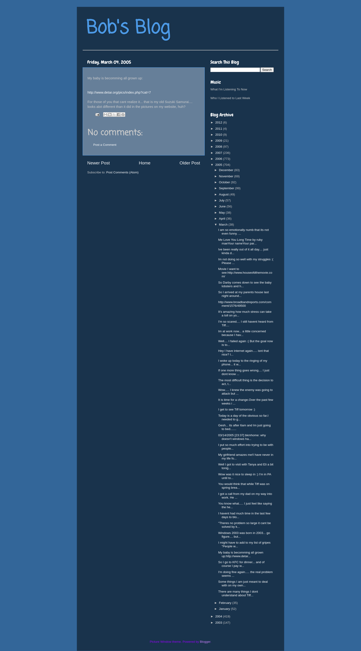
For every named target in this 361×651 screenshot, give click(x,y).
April (222, 218)
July (222, 200)
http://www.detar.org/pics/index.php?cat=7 (119, 92)
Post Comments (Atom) (122, 172)
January (225, 609)
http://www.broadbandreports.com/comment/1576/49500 (244, 303)
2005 (219, 164)
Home (144, 163)
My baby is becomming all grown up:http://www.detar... (240, 554)
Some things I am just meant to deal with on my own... (243, 583)
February (225, 603)
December (226, 170)
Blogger (205, 641)
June (223, 206)
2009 (219, 140)
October (225, 182)
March (223, 224)
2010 (219, 134)
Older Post (190, 163)
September (227, 188)
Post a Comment (104, 144)
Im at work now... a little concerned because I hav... (242, 333)
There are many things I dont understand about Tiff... (238, 593)
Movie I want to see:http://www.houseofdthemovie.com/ (245, 272)
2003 (219, 622)
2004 (219, 616)
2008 (219, 146)
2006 (219, 159)
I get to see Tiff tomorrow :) (236, 409)
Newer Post (98, 163)
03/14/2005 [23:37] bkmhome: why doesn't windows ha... (242, 437)
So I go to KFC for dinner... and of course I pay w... (241, 564)
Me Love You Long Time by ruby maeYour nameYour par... (240, 241)
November (226, 176)
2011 (219, 128)
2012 (219, 122)
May (222, 212)
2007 (219, 153)
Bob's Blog (128, 28)
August (224, 194)
